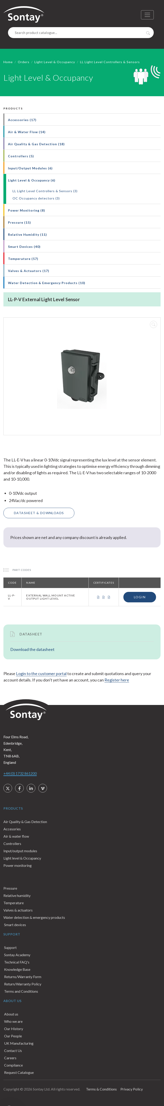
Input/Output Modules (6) (30, 168)
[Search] (81, 32)
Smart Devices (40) (24, 247)
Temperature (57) (23, 259)
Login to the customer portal (41, 673)
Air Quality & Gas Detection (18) (36, 144)
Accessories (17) (22, 120)
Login (140, 597)
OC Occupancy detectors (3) (36, 198)
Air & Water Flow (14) (27, 132)
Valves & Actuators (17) (28, 271)
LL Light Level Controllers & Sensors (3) (45, 191)
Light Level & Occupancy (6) (31, 180)
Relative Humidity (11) (27, 234)
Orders (23, 62)
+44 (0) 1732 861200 (20, 773)
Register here (116, 679)
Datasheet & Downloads (39, 513)
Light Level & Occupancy (54, 62)
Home (8, 62)
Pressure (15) (19, 222)
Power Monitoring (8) (26, 210)
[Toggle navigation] (147, 14)
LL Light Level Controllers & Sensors (110, 62)
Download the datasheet (32, 649)
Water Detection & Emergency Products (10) (46, 283)
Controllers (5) (21, 156)
